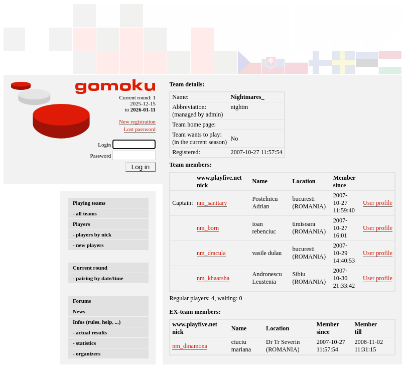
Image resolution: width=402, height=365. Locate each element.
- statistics (84, 343)
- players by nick (92, 234)
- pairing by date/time (98, 278)
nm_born (208, 227)
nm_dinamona (189, 345)
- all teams (85, 213)
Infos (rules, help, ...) (96, 322)
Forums (82, 301)
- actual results (90, 332)
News (79, 311)
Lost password (140, 129)
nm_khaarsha (213, 278)
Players (81, 224)
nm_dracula (211, 253)
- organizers (86, 353)
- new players (88, 245)
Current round (90, 268)
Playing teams (89, 203)
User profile (377, 202)
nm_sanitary (212, 202)
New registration (137, 121)
